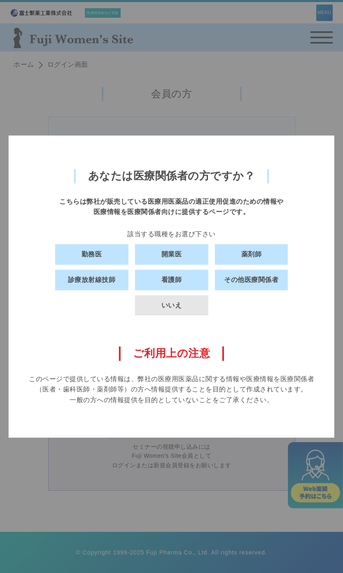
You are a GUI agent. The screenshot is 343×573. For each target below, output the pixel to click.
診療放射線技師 (92, 279)
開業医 (171, 254)
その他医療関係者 (251, 279)
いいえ (171, 305)
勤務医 (92, 254)
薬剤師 (251, 254)
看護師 (171, 279)
